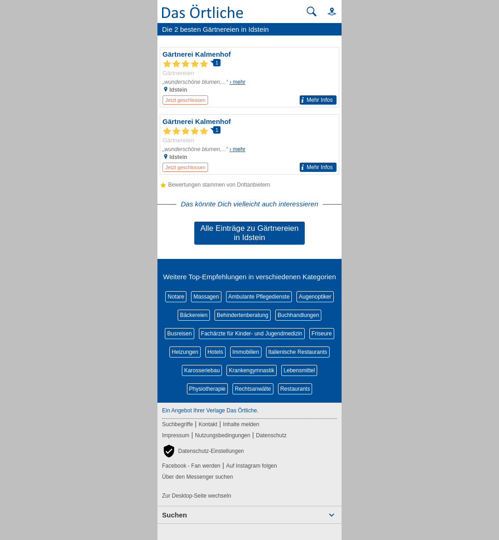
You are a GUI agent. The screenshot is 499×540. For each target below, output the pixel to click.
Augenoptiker (315, 296)
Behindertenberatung (242, 315)
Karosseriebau (202, 370)
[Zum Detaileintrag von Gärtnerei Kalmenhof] (249, 77)
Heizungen (185, 352)
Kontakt (207, 424)
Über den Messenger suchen (197, 477)
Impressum (175, 435)
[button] (328, 11)
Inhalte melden (241, 424)
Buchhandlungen (298, 315)
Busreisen (179, 333)
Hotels (215, 352)
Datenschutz (271, 435)
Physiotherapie (207, 389)
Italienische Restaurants (297, 352)
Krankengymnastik (251, 370)
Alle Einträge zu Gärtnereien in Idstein (249, 233)
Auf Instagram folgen (251, 466)
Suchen (174, 515)
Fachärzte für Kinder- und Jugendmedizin (251, 333)
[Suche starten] (312, 11)
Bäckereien (194, 315)
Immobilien (245, 352)
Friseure (322, 333)
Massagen (206, 296)
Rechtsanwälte (253, 389)
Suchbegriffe (177, 424)
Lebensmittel (299, 370)
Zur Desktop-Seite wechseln (196, 496)
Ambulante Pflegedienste (259, 296)
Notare (176, 296)
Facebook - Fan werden (191, 466)
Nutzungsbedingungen (222, 435)
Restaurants (295, 389)
